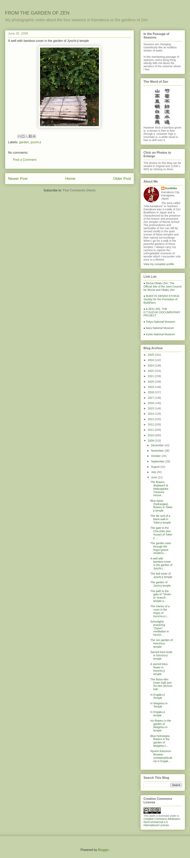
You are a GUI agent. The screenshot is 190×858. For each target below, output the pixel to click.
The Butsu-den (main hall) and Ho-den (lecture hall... (161, 684)
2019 (151, 387)
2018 (151, 392)
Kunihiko (171, 188)
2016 (151, 403)
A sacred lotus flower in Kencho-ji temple (159, 668)
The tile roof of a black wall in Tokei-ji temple (160, 519)
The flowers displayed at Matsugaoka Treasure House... (159, 488)
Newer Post (17, 178)
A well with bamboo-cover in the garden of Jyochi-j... (161, 563)
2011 (151, 429)
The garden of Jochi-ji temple (160, 584)
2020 (151, 381)
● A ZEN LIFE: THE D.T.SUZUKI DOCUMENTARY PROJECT (161, 312)
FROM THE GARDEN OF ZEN (37, 13)
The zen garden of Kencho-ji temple (161, 643)
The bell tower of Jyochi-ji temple (161, 575)
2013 (151, 419)
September (158, 461)
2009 (151, 440)
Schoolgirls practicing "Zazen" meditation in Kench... (159, 628)
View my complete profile (158, 264)
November (157, 450)
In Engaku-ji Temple (157, 696)
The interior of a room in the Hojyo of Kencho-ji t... (160, 611)
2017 (151, 397)
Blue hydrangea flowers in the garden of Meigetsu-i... (160, 740)
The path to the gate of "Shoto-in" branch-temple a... (161, 596)
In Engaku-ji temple (157, 713)
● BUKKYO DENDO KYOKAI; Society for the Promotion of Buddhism (161, 299)
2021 (151, 376)
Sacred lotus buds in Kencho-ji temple (161, 655)
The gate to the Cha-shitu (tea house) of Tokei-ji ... (161, 532)
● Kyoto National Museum (159, 334)
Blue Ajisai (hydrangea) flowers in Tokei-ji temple (161, 505)
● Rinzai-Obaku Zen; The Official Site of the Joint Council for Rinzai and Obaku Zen (162, 286)
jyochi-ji (36, 142)
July (154, 472)
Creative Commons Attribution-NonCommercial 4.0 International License (162, 822)
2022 (151, 370)
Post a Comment (24, 159)
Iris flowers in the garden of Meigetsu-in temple (160, 725)
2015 (151, 408)
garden (24, 142)
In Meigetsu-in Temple (159, 705)
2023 (151, 365)
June (154, 477)
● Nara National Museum (158, 328)
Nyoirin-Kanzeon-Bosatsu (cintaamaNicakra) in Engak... (161, 756)
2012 (151, 424)
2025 (151, 354)
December (157, 445)
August (155, 466)
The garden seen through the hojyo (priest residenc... (160, 548)
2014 (151, 413)
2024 (151, 360)
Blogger (103, 850)
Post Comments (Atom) (79, 190)
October (156, 455)
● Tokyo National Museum (159, 321)
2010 (151, 435)
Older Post (122, 178)
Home (70, 178)
